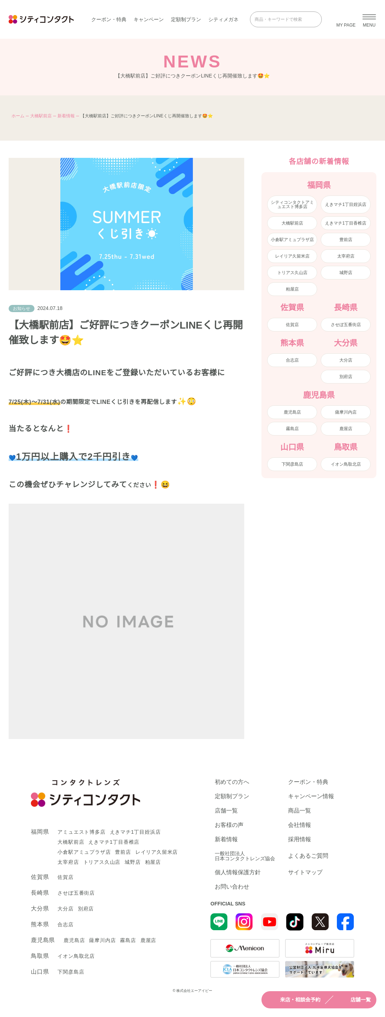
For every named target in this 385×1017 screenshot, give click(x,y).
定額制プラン (186, 19)
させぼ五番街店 (346, 324)
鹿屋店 (345, 428)
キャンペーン (149, 19)
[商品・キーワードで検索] (280, 19)
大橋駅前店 (41, 115)
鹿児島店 (292, 412)
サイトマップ (305, 872)
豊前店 (345, 239)
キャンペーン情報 (311, 796)
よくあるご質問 (308, 856)
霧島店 (292, 428)
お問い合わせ (232, 887)
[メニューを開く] (369, 19)
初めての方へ (232, 782)
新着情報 (66, 115)
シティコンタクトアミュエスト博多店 (292, 204)
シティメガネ (223, 19)
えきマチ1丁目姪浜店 (345, 204)
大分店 (345, 360)
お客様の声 (229, 825)
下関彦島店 (292, 464)
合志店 (292, 360)
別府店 (345, 376)
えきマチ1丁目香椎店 (345, 223)
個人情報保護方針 (238, 872)
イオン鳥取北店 (346, 464)
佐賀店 (292, 324)
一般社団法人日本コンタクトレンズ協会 (245, 856)
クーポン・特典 (108, 19)
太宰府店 (345, 256)
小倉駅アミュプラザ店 (292, 239)
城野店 (345, 272)
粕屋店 (292, 289)
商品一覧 (299, 811)
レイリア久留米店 (292, 256)
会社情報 (299, 825)
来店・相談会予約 (293, 1000)
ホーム (17, 115)
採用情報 (299, 839)
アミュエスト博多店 (81, 832)
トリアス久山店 (292, 272)
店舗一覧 (354, 1000)
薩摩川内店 (346, 412)
